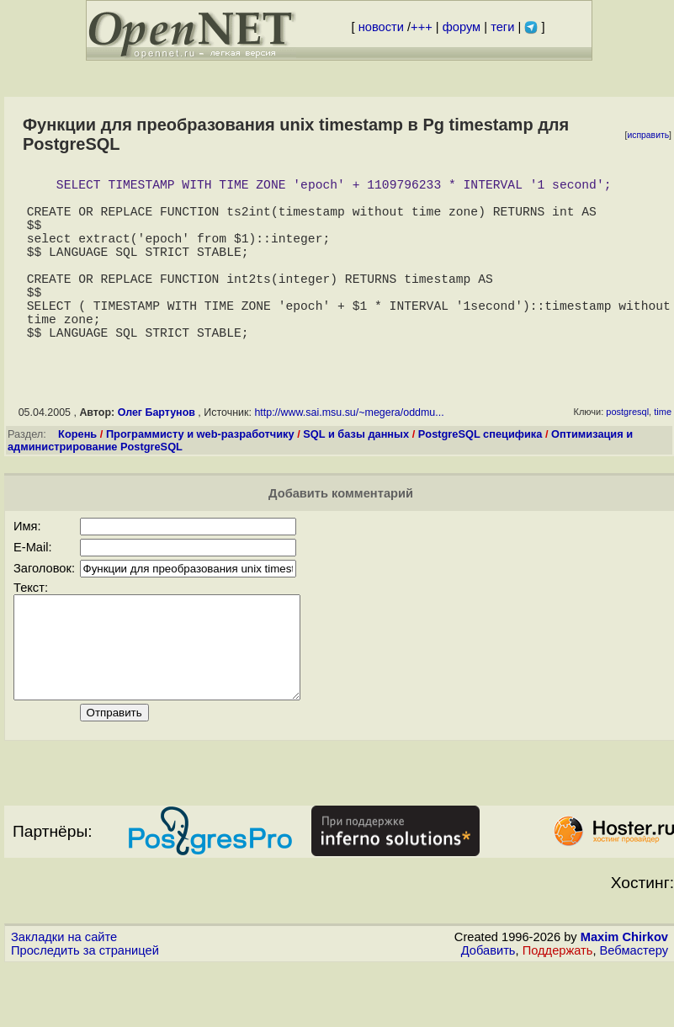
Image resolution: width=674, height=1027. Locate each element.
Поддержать (558, 1011)
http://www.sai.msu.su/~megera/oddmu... (348, 453)
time (662, 452)
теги (502, 27)
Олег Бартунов (156, 453)
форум (461, 27)
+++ (422, 27)
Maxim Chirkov (624, 997)
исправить (648, 135)
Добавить (488, 1011)
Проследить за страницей (85, 1011)
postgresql (627, 452)
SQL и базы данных (356, 474)
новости (381, 27)
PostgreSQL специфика (480, 474)
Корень (77, 474)
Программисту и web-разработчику (200, 474)
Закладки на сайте (64, 997)
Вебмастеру (634, 1011)
